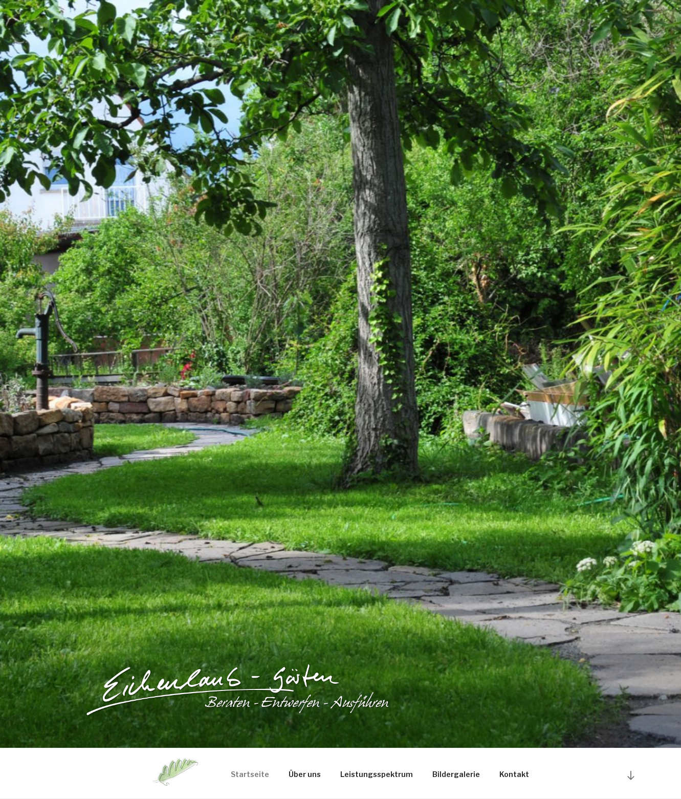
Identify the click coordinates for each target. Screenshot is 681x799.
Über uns (305, 774)
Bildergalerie (456, 774)
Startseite (250, 774)
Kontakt (514, 774)
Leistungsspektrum (376, 774)
